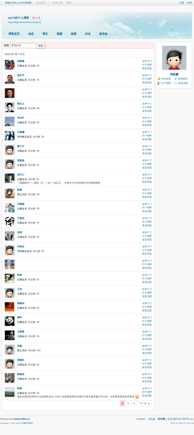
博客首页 (14, 33)
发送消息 (147, 68)
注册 (181, 2)
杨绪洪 (20, 303)
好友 (88, 33)
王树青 (20, 331)
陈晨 (19, 189)
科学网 (161, 419)
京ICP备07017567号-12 (180, 419)
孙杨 (19, 345)
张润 (19, 232)
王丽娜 (20, 132)
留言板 (103, 33)
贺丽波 (20, 160)
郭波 (19, 275)
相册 (73, 33)
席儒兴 (20, 360)
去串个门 (147, 61)
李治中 (20, 117)
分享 (38, 18)
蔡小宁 (20, 146)
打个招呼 (147, 64)
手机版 (151, 419)
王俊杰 (20, 218)
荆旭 (19, 388)
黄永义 (20, 103)
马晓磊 (20, 204)
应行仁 (20, 174)
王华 (19, 289)
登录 (189, 2)
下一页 (143, 403)
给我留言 (183, 78)
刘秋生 (20, 246)
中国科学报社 (27, 423)
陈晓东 (20, 374)
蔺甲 (19, 317)
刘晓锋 (20, 61)
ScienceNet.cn (21, 419)
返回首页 (40, 2)
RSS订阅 (57, 2)
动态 (31, 33)
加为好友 (166, 78)
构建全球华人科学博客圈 (18, 2)
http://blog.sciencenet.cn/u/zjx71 (24, 22)
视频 (59, 33)
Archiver (141, 419)
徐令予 (20, 75)
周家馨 (174, 74)
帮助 (68, 2)
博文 (45, 33)
